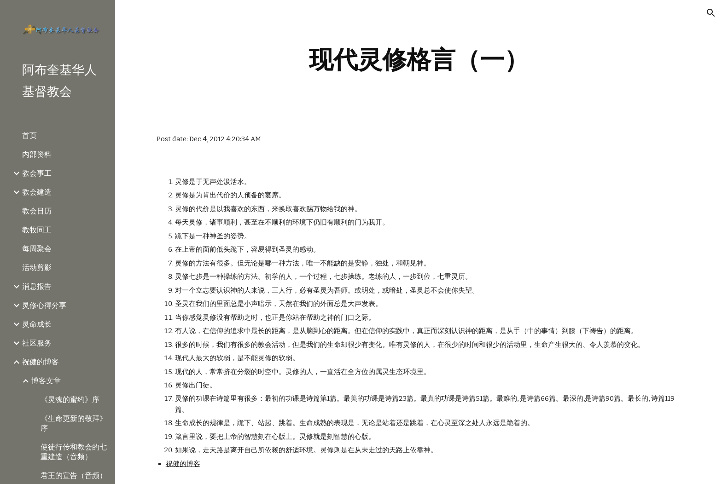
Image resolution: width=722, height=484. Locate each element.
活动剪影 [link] (37, 267)
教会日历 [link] (37, 211)
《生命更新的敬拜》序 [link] (74, 423)
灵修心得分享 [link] (44, 305)
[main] (418, 59)
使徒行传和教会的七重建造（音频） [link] (74, 452)
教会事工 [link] (37, 173)
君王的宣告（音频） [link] (74, 475)
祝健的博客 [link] (40, 361)
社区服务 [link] (37, 343)
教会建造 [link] (37, 192)
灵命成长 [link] (37, 324)
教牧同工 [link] (37, 229)
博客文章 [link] (46, 380)
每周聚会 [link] (37, 248)
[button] (711, 13)
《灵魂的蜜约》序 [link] (70, 399)
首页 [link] (29, 135)
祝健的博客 (183, 464)
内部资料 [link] (37, 154)
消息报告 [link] (37, 286)
